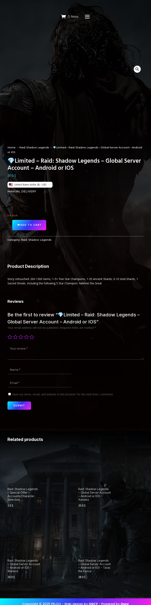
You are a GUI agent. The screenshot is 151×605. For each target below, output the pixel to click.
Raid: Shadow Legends (34, 147)
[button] (137, 69)
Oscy (125, 599)
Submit (19, 405)
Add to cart (31, 224)
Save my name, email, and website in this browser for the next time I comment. (62, 394)
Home (11, 147)
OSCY (93, 599)
